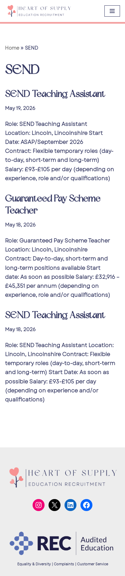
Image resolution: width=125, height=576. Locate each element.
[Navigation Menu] (112, 11)
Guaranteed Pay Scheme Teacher (52, 204)
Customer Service (92, 564)
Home (12, 48)
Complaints (64, 564)
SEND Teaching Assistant (55, 94)
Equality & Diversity (34, 564)
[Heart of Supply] (39, 11)
